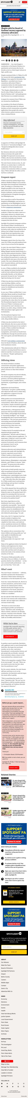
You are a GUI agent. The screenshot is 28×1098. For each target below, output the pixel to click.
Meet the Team (6, 965)
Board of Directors (7, 968)
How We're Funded (7, 1070)
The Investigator (6, 1044)
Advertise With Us (6, 991)
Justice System (5, 26)
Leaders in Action (6, 1073)
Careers (3, 980)
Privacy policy (24, 1096)
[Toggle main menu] (20, 2)
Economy (4, 999)
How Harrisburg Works (8, 1013)
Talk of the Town (6, 1056)
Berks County (5, 977)
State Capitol (5, 1028)
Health (3, 1011)
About (3, 959)
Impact (3, 974)
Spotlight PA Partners (8, 971)
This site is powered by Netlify (14, 1092)
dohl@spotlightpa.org (11, 696)
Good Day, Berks (6, 1050)
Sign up (14, 952)
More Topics (5, 1031)
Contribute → (10, 636)
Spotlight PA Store (7, 1076)
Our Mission (5, 962)
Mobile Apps (5, 982)
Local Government (7, 1019)
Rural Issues (5, 1025)
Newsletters (6, 1039)
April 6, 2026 (5, 808)
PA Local (3, 1047)
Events (3, 1008)
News (3, 996)
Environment (5, 1005)
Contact (3, 985)
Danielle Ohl (9, 690)
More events (14, 902)
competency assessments (13, 207)
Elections (4, 1002)
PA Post (3, 1042)
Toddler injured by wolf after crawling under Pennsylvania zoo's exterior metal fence (19, 813)
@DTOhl (22, 696)
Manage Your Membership (9, 1067)
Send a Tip (4, 988)
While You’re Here (10, 623)
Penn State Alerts (6, 1053)
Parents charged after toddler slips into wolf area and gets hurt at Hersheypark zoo (19, 798)
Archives (3, 1034)
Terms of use (4, 1096)
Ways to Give (5, 1064)
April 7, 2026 (5, 793)
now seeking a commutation (16, 341)
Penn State (4, 1022)
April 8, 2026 (5, 778)
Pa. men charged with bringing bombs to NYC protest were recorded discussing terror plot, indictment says (19, 783)
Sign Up (14, 136)
